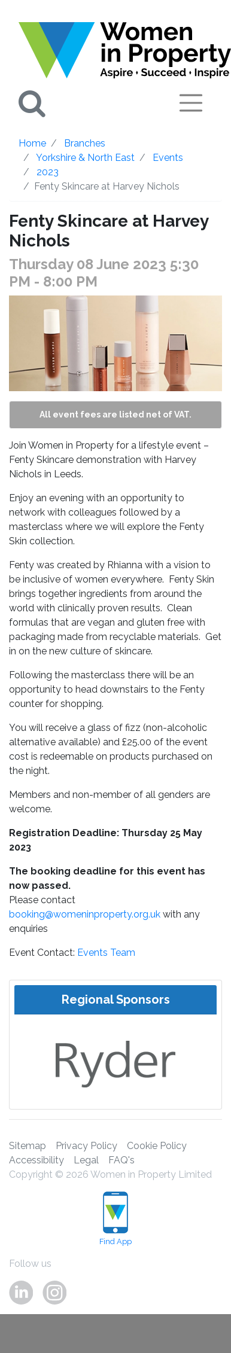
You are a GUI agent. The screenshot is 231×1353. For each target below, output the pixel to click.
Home (32, 143)
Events (168, 157)
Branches (84, 143)
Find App (115, 1219)
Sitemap (27, 1145)
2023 (48, 172)
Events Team (106, 952)
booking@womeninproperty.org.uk (84, 914)
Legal (86, 1160)
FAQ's (121, 1160)
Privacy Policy (86, 1145)
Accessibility (36, 1160)
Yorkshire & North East (85, 157)
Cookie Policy (157, 1145)
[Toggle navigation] (190, 103)
